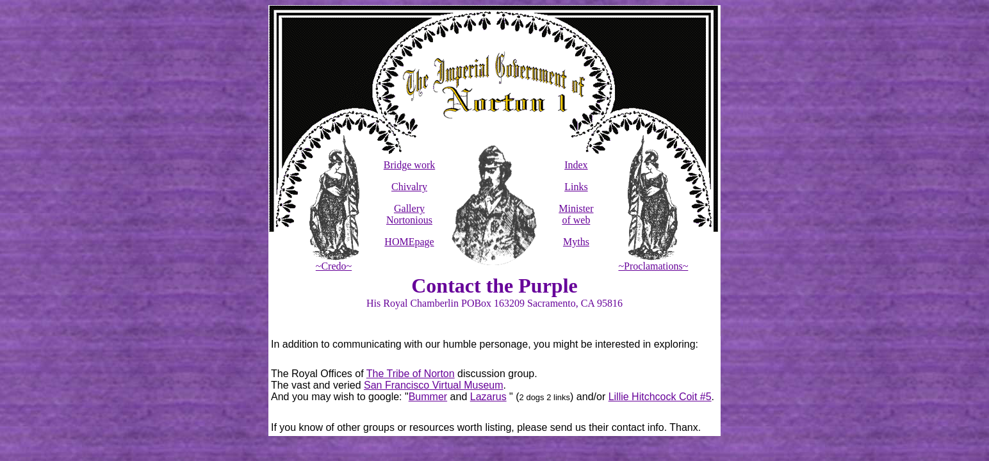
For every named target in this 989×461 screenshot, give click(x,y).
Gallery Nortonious (409, 214)
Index (575, 164)
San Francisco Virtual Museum (433, 385)
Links (575, 186)
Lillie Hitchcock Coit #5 (660, 396)
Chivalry (409, 186)
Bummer (428, 396)
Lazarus (488, 396)
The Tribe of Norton (410, 373)
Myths (576, 241)
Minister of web (576, 214)
